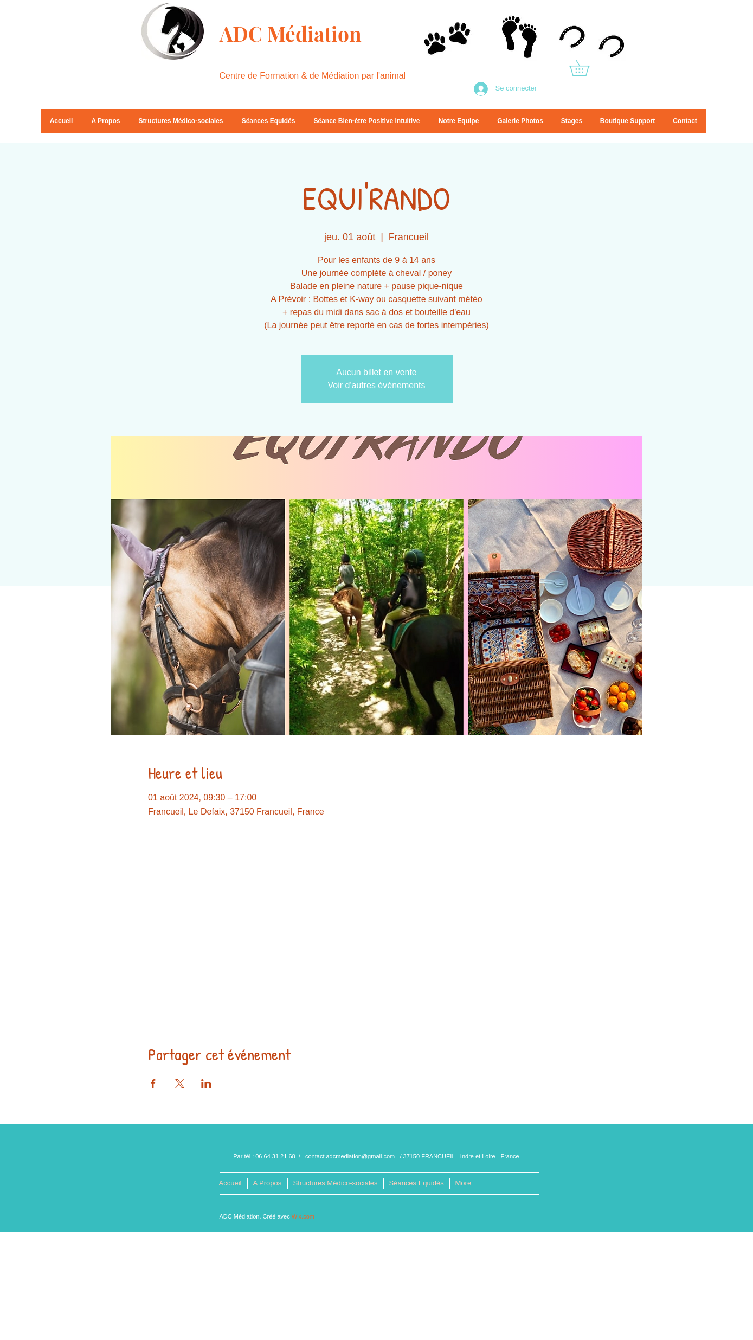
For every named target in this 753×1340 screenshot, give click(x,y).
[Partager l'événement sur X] (180, 1083)
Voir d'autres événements (376, 385)
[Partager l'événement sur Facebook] (153, 1083)
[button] (587, 68)
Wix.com (303, 1216)
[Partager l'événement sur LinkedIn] (206, 1083)
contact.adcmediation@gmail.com (350, 1156)
